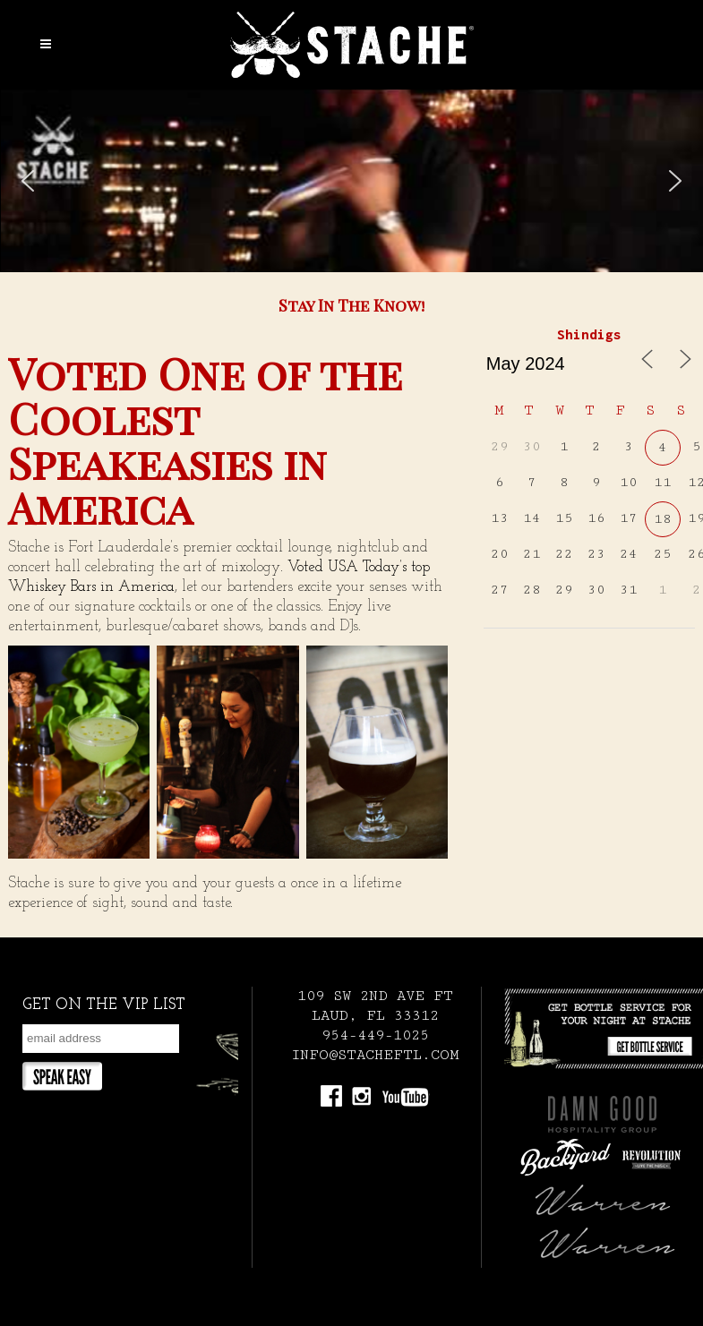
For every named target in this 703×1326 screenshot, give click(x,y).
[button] (27, 181)
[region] (351, 181)
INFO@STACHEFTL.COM (375, 1055)
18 (663, 518)
